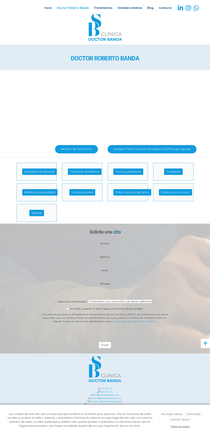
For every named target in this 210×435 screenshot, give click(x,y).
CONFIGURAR (194, 414)
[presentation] (66, 332)
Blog (150, 8)
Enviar (105, 345)
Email (105, 270)
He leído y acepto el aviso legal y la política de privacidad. (105, 308)
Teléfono (105, 257)
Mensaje (105, 283)
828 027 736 (106, 391)
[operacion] (105, 106)
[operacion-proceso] (168, 106)
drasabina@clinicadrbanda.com (106, 401)
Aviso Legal (120, 321)
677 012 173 (106, 388)
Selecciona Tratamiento (72, 301)
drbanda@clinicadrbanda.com (106, 398)
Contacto (165, 8)
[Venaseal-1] (41, 106)
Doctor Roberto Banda (73, 8)
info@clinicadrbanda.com (106, 395)
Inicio (48, 8)
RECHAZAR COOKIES (172, 414)
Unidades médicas (130, 8)
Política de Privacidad (142, 321)
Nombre (105, 243)
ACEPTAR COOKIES (180, 419)
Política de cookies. (180, 426)
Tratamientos (103, 8)
